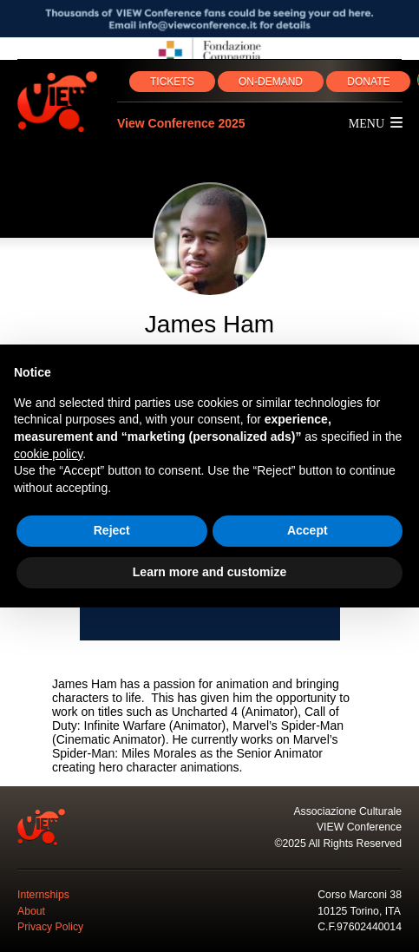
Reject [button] (112, 530)
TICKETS (172, 82)
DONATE (368, 82)
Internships (43, 895)
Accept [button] (307, 530)
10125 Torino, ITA (359, 911)
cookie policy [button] (48, 454)
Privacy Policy (50, 927)
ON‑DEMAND (271, 82)
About (31, 911)
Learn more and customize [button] (209, 572)
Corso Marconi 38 (360, 895)
